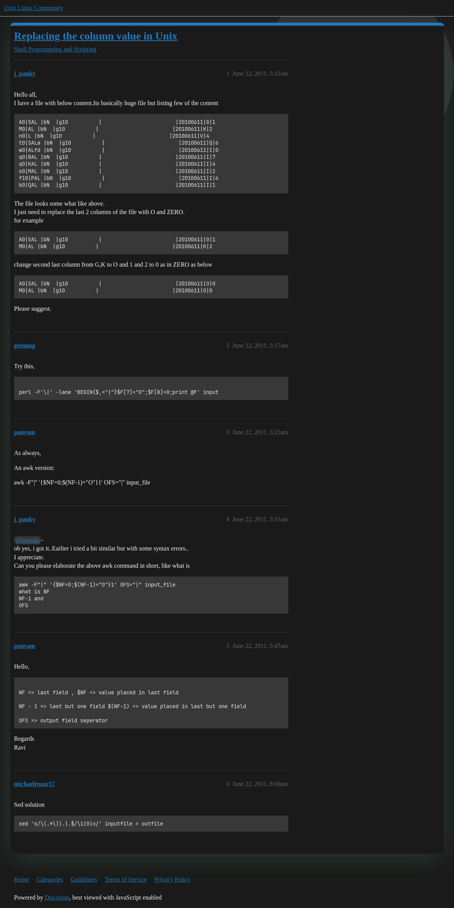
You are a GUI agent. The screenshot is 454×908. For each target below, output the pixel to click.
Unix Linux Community (33, 8)
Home (21, 879)
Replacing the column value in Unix (95, 36)
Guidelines (84, 879)
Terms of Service (126, 879)
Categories (50, 879)
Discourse (57, 897)
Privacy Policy (172, 879)
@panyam (28, 540)
